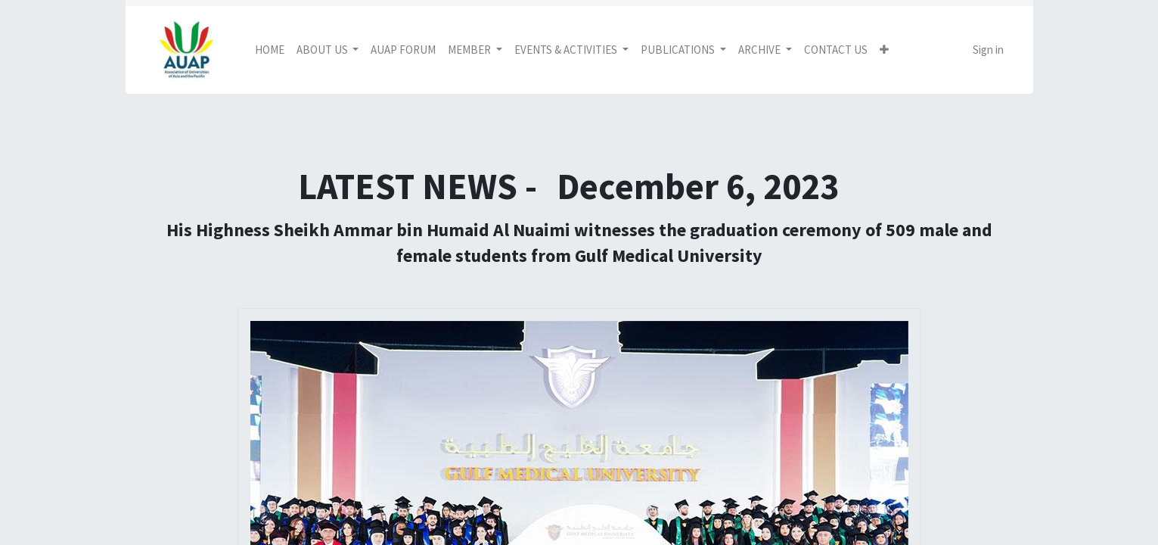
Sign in (988, 49)
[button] (884, 50)
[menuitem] (269, 50)
